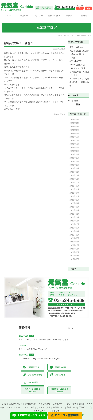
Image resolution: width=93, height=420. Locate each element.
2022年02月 (75, 210)
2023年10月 (75, 144)
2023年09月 (75, 148)
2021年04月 (75, 231)
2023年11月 (75, 140)
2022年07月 (75, 193)
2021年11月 (75, 221)
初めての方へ (58, 404)
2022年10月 (75, 182)
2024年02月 (75, 130)
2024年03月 (75, 127)
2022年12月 (75, 175)
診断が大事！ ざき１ (19, 43)
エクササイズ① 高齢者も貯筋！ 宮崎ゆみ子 (79, 82)
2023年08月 (75, 151)
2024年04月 (75, 123)
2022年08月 (75, 189)
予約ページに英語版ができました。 (34, 349)
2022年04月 (75, 203)
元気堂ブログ (85, 407)
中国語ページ (58, 407)
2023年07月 (75, 154)
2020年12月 (75, 245)
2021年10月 (75, 224)
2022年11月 (75, 179)
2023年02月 (75, 168)
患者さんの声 (39, 411)
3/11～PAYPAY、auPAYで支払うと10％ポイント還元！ (78, 64)
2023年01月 (75, 172)
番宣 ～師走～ (76, 47)
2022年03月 (75, 207)
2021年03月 (75, 235)
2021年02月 (75, 238)
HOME (9, 16)
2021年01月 (75, 242)
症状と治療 (71, 404)
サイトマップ (53, 411)
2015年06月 (75, 256)
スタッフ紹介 (28, 407)
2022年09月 (75, 186)
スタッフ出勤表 (13, 407)
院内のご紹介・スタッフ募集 (37, 404)
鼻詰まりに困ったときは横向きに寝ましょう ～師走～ (80, 54)
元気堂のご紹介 (15, 404)
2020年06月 (75, 252)
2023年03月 (75, 165)
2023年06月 (75, 158)
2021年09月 (75, 228)
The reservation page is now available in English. (40, 359)
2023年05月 (75, 161)
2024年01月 (75, 134)
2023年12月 (75, 137)
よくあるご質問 (43, 407)
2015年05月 (75, 259)
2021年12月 (75, 217)
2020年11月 (75, 249)
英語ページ (72, 407)
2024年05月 (75, 119)
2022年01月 (75, 214)
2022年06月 (75, 196)
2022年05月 (75, 200)
